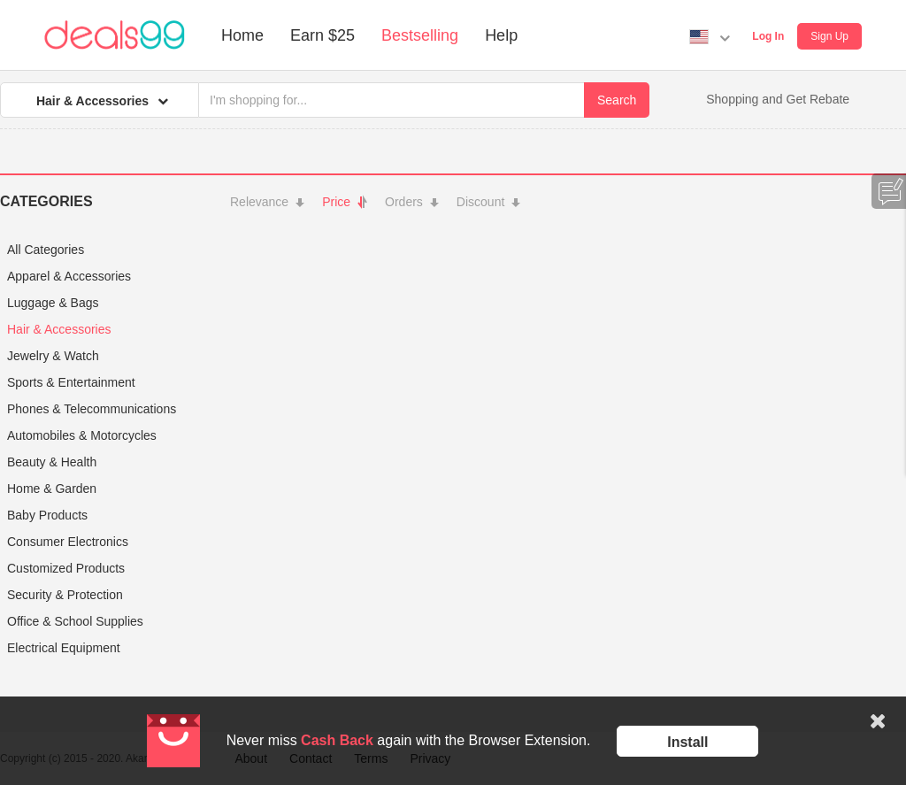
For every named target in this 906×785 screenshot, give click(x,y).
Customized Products (66, 568)
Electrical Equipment (63, 648)
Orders (412, 202)
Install (687, 742)
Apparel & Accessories (69, 276)
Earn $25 (322, 35)
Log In (768, 36)
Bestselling (419, 35)
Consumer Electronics (67, 542)
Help (501, 35)
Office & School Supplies (75, 621)
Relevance (267, 202)
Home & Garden (51, 488)
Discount (488, 202)
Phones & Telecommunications (91, 409)
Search (616, 100)
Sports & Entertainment (71, 382)
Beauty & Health (51, 462)
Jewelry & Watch (53, 356)
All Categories (45, 249)
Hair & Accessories (59, 329)
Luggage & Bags (53, 303)
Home (242, 35)
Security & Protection (65, 595)
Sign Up (829, 36)
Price (344, 202)
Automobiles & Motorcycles (82, 435)
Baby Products (47, 515)
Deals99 (114, 35)
